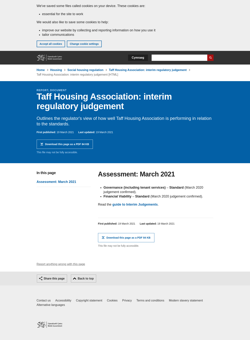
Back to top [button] (86, 278)
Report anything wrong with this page (61, 264)
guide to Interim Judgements (135, 204)
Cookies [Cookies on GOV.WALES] (112, 300)
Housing (56, 70)
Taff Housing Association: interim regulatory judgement (148, 70)
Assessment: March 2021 (56, 182)
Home (41, 70)
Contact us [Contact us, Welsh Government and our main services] (44, 300)
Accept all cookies (51, 43)
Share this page (54, 278)
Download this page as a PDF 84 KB (67, 145)
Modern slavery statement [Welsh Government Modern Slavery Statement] (186, 300)
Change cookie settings (84, 43)
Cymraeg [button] (138, 57)
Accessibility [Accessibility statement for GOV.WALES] (63, 300)
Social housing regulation (85, 70)
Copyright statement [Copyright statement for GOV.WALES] (89, 300)
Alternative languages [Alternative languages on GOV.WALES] (51, 304)
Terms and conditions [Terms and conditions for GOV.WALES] (150, 300)
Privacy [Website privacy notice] (127, 300)
